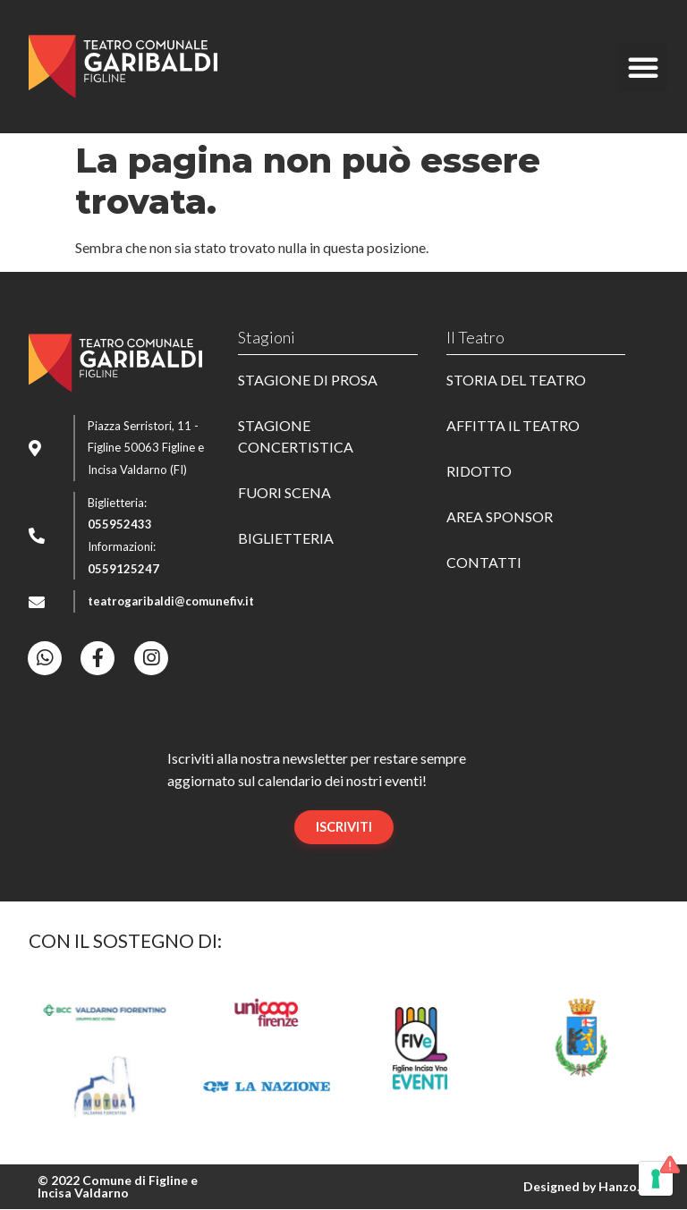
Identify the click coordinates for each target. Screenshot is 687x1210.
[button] (643, 67)
